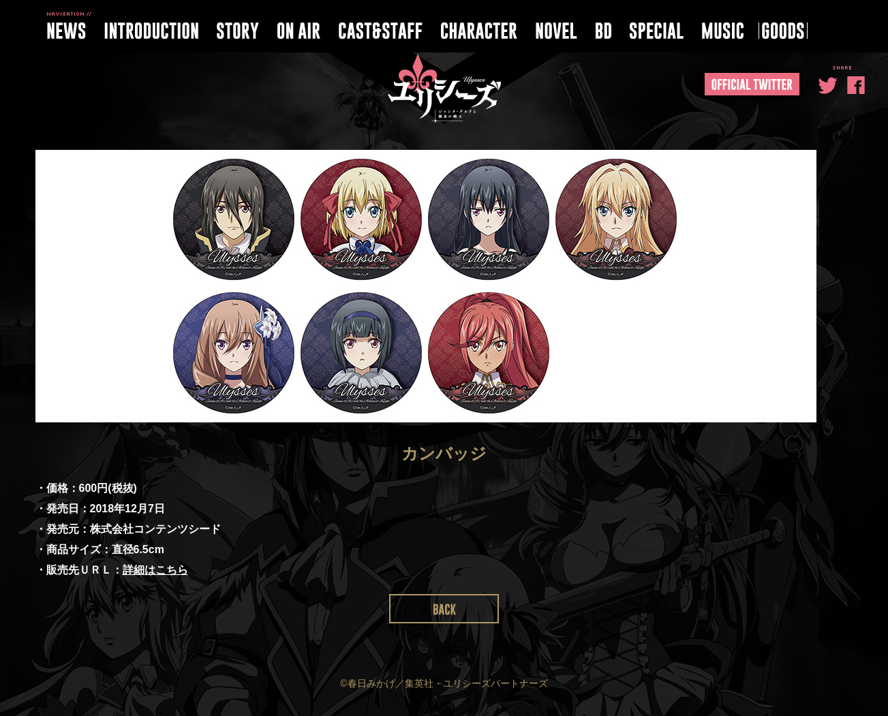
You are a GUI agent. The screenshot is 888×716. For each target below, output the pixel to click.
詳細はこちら (155, 570)
